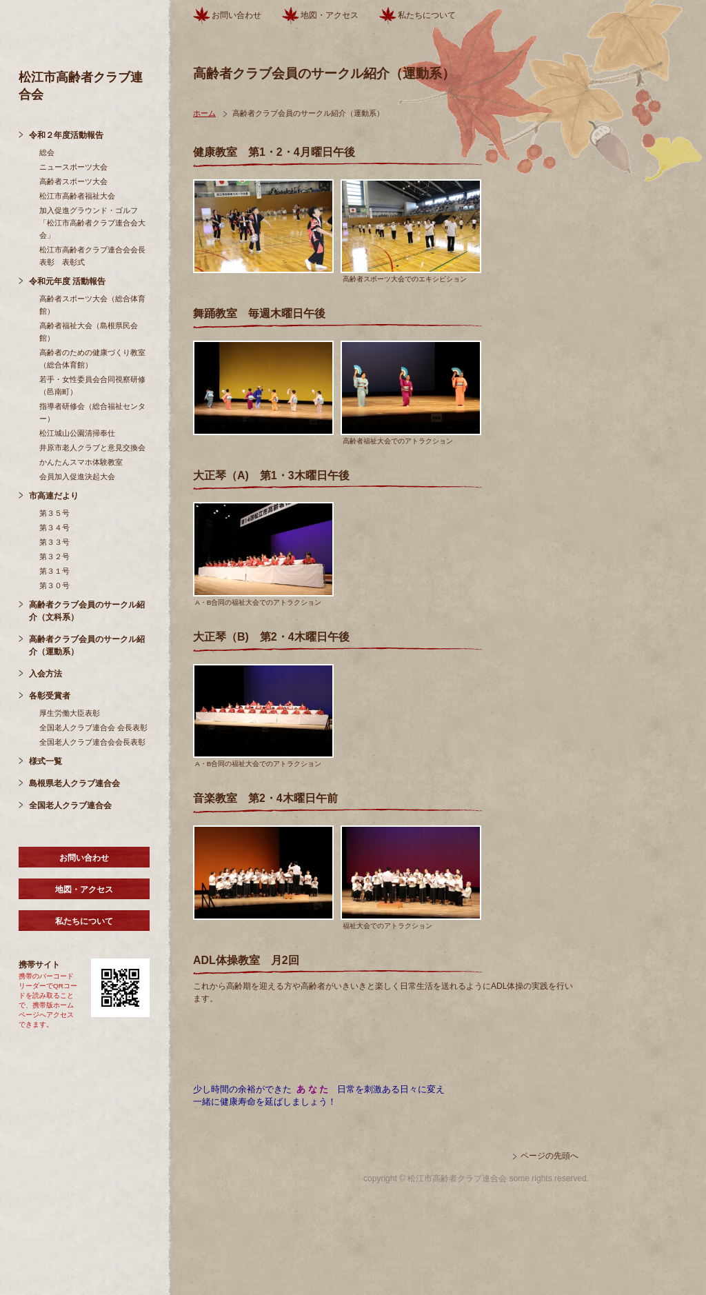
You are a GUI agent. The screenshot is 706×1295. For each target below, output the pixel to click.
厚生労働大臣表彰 (69, 713)
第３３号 (54, 542)
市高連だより (54, 496)
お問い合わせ (84, 858)
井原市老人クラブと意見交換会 (92, 447)
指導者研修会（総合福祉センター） (92, 412)
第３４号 (54, 527)
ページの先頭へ (549, 1156)
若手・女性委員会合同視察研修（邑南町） (92, 385)
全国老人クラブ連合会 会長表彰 (93, 727)
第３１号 (54, 571)
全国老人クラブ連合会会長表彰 (92, 742)
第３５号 (54, 513)
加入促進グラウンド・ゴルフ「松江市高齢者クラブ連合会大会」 (92, 222)
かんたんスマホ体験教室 (81, 462)
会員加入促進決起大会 (77, 476)
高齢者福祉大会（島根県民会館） (88, 331)
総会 (46, 152)
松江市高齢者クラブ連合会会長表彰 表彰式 (92, 255)
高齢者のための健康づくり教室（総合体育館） (92, 358)
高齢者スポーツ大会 (73, 181)
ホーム (204, 113)
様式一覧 (45, 761)
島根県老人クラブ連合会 (74, 783)
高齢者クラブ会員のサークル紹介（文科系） (87, 611)
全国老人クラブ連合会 (70, 805)
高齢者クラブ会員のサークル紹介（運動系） (87, 645)
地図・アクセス (84, 889)
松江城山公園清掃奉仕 (77, 433)
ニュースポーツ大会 (73, 167)
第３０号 (54, 585)
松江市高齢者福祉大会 (77, 196)
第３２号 (54, 556)
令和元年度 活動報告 (67, 281)
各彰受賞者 (49, 696)
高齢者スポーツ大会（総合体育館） (92, 304)
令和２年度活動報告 (66, 135)
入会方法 (45, 674)
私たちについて (84, 921)
